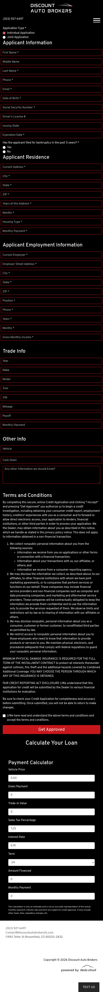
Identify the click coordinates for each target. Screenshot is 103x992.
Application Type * (14, 28)
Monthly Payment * (15, 231)
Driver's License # (14, 117)
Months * (8, 213)
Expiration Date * (13, 135)
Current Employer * (15, 255)
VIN (5, 397)
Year (5, 361)
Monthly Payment (14, 425)
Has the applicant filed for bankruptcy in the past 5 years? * (41, 143)
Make (6, 370)
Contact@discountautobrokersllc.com (30, 933)
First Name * (11, 53)
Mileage (8, 407)
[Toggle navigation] (96, 19)
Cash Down (10, 460)
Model (6, 379)
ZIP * (6, 194)
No (9, 152)
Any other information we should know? (29, 469)
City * (6, 176)
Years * (7, 319)
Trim (5, 388)
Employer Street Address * (20, 264)
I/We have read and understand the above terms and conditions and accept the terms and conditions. (50, 718)
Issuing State (11, 126)
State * (7, 185)
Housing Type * (12, 222)
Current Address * (14, 167)
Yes (9, 147)
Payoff (7, 416)
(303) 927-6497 (13, 19)
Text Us (89, 987)
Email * (7, 89)
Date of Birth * (12, 98)
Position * (9, 301)
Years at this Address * (17, 204)
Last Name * (11, 71)
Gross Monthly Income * (18, 337)
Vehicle (7, 449)
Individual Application (21, 33)
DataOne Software (61, 981)
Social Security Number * (19, 107)
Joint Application (18, 37)
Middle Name (11, 62)
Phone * (8, 80)
